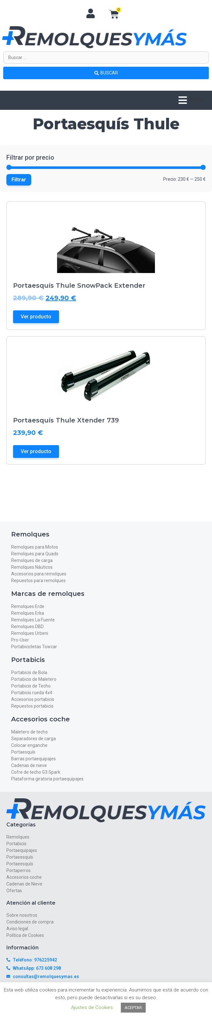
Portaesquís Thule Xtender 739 (66, 420)
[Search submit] (106, 73)
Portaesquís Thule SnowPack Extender (79, 285)
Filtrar (18, 180)
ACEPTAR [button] (133, 1007)
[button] (191, 100)
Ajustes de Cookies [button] (92, 1007)
